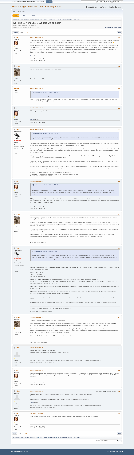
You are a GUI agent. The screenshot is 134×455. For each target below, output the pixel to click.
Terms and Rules (114, 451)
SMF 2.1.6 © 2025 (15, 451)
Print (119, 32)
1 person (32, 55)
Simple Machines (24, 451)
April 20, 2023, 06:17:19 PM (36, 317)
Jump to (97, 440)
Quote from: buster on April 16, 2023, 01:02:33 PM (45, 133)
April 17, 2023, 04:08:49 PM (36, 88)
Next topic (117, 27)
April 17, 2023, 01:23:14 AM (36, 37)
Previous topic (109, 27)
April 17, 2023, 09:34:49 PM (36, 107)
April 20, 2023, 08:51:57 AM (36, 214)
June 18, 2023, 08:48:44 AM (36, 347)
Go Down (15, 32)
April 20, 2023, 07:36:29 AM (36, 181)
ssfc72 (18, 348)
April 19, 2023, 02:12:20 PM (36, 129)
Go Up (14, 433)
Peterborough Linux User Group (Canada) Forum (36, 6)
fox (17, 37)
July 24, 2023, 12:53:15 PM (36, 413)
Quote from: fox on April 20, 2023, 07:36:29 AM (45, 251)
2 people (32, 402)
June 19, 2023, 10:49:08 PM (36, 370)
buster (18, 66)
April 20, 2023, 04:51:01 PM (36, 248)
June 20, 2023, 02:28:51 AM (36, 391)
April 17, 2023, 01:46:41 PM (36, 66)
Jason (18, 129)
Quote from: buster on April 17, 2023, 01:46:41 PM (45, 92)
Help (108, 451)
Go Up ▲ (121, 451)
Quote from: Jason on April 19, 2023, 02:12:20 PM (45, 185)
